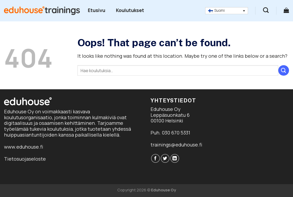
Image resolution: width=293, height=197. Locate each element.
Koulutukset (130, 10)
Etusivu (96, 10)
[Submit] (283, 70)
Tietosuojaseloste (25, 159)
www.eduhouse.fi (23, 147)
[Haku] (266, 10)
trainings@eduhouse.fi (176, 144)
